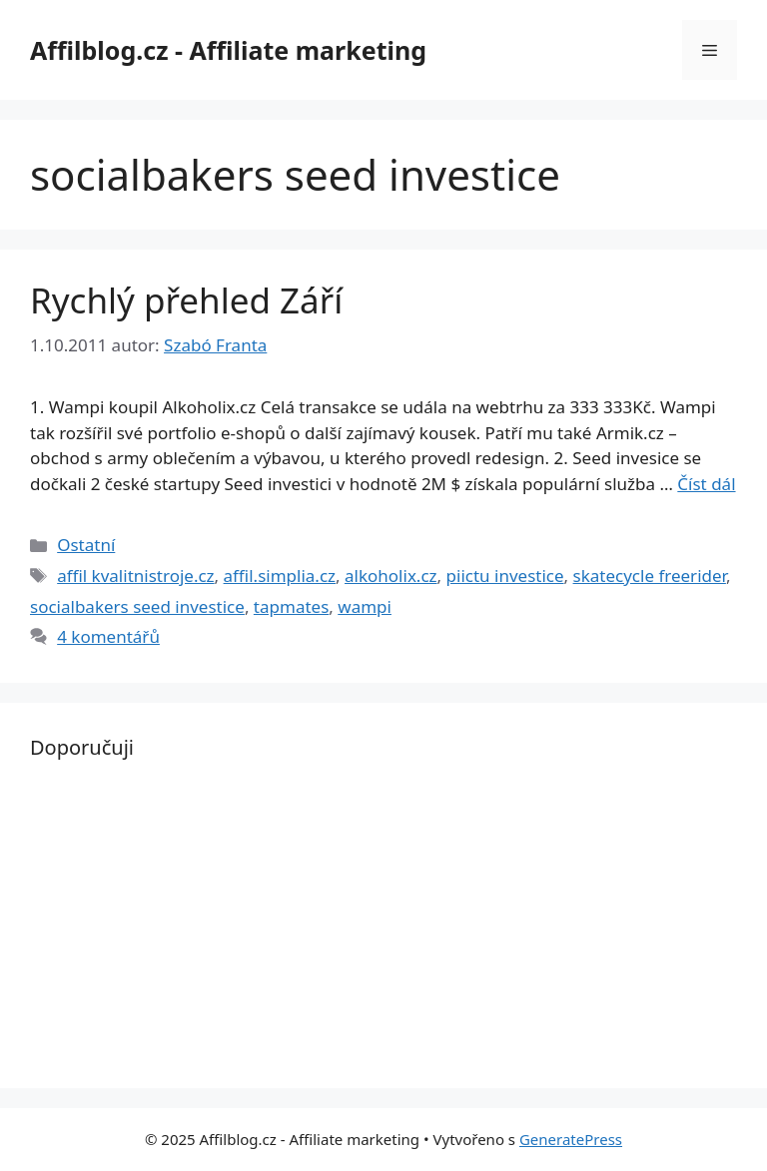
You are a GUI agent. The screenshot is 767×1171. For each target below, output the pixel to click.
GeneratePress (570, 1139)
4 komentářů (108, 636)
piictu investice (505, 575)
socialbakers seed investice (137, 606)
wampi (364, 606)
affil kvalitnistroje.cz (135, 575)
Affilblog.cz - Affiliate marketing (228, 50)
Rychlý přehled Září (186, 300)
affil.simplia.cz (280, 575)
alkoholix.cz (391, 575)
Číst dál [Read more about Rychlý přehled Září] (706, 483)
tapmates (291, 606)
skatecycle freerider (649, 575)
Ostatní (86, 544)
